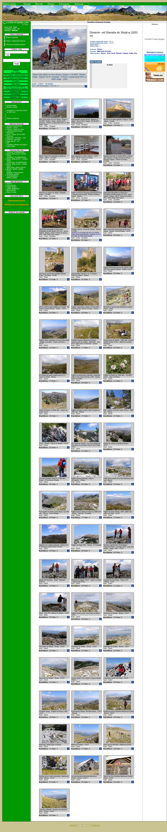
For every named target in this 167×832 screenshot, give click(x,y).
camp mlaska (11, 185)
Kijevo (103, 53)
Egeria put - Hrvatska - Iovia (16, 138)
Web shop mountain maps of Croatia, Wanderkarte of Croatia (16, 87)
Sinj (135, 53)
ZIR (8, 143)
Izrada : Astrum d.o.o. (84, 825)
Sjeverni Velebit (12, 107)
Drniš (113, 53)
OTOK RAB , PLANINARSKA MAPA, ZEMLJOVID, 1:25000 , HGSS (17, 164)
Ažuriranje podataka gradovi (15, 44)
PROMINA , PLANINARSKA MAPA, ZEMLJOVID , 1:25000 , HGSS (17, 159)
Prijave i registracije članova (15, 41)
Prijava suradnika (12, 37)
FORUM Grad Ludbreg (15, 71)
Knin (109, 53)
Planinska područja (9, 4)
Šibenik (119, 53)
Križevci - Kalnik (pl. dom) (15, 129)
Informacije (80, 4)
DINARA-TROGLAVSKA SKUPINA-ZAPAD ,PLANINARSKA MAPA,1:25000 (15, 175)
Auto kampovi (15, 94)
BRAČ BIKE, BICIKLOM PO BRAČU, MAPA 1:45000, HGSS (16, 169)
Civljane (125, 53)
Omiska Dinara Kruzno (14, 126)
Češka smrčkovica (13, 118)
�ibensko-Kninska (104, 51)
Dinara (99, 49)
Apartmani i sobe (15, 97)
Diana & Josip (11, 192)
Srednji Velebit (12, 105)
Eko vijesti (15, 81)
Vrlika (131, 53)
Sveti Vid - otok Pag (13, 139)
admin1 (9, 184)
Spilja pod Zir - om (13, 141)
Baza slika (39, 4)
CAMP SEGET (12, 187)
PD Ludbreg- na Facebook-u (15, 78)
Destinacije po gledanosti (16, 204)
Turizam (51, 4)
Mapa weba (16, 84)
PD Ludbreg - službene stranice (15, 75)
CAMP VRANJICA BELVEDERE (13, 189)
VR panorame (64, 4)
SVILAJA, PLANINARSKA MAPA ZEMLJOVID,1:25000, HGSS (16, 153)
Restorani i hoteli (15, 91)
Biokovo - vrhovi (12, 127)
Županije (28, 4)
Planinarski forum (16, 200)
